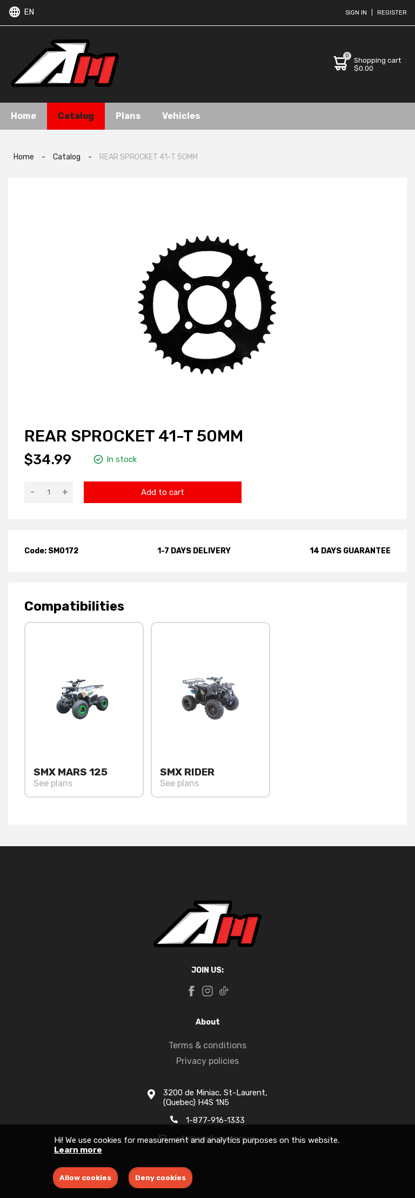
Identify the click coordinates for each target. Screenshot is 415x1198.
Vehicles (181, 116)
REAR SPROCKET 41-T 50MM (148, 157)
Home (23, 116)
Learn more (78, 1150)
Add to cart (162, 492)
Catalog (76, 116)
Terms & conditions (207, 1045)
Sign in (356, 12)
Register (392, 12)
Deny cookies (160, 1178)
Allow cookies (85, 1178)
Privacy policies (207, 1061)
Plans (128, 116)
